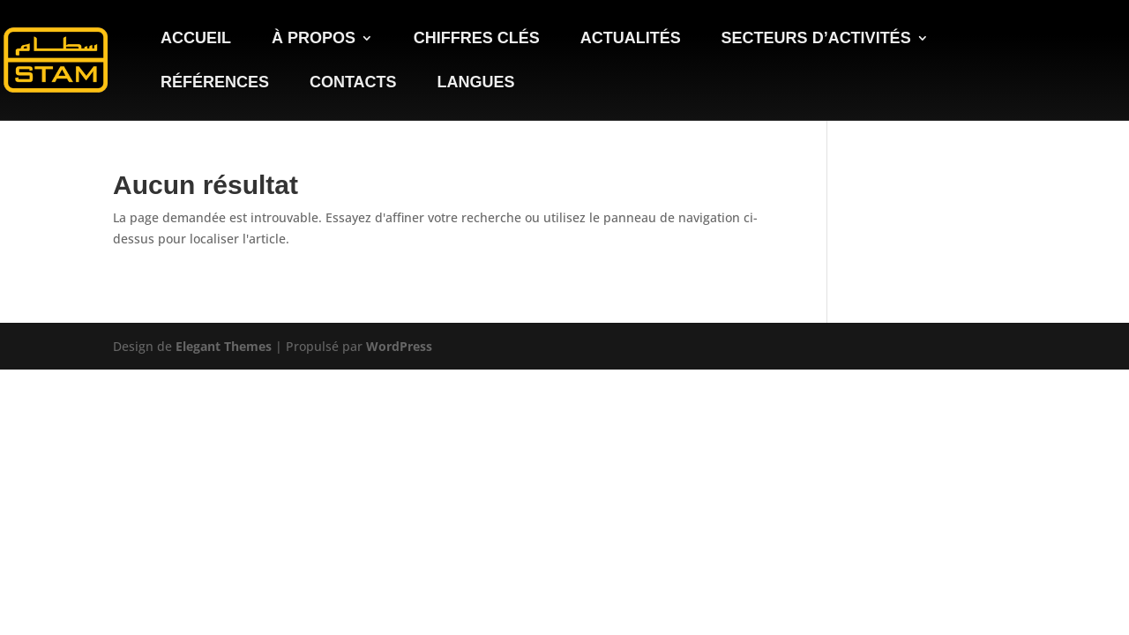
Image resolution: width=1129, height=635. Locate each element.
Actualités (630, 39)
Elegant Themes (224, 346)
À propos (313, 39)
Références (215, 83)
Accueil (196, 39)
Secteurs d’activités (816, 39)
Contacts (353, 83)
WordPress (399, 346)
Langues (475, 83)
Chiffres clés (477, 39)
